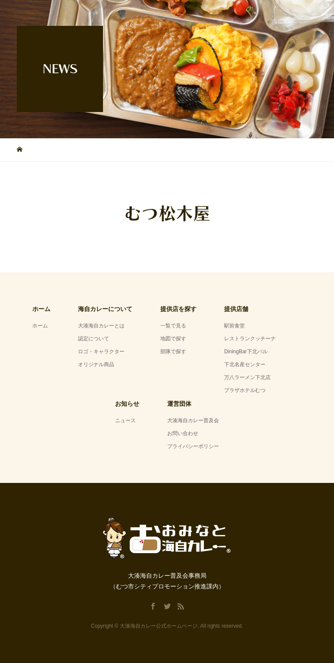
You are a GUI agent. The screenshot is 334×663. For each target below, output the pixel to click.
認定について (93, 339)
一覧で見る (173, 326)
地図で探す (173, 339)
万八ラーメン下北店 (247, 377)
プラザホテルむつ (244, 390)
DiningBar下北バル (246, 352)
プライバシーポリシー (193, 446)
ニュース (125, 420)
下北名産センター (244, 364)
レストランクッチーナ (250, 339)
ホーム (40, 326)
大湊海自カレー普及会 (193, 420)
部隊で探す (173, 352)
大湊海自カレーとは (101, 326)
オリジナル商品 (96, 364)
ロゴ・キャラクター (101, 352)
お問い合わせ (182, 433)
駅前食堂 (234, 326)
